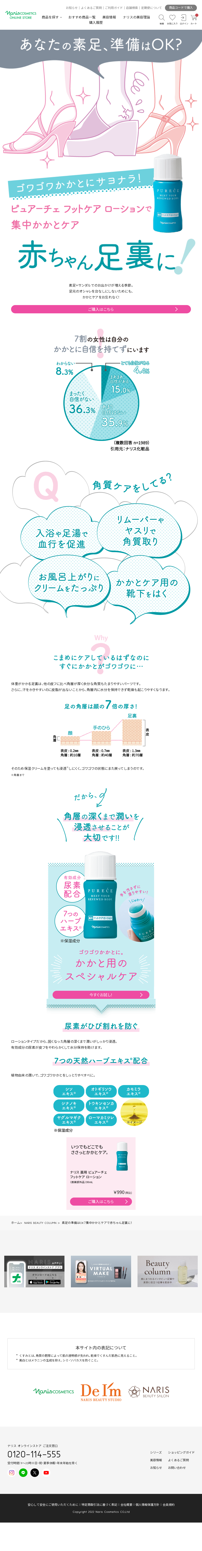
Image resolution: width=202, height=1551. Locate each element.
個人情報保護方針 (147, 1504)
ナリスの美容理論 (136, 17)
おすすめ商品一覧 (82, 17)
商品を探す (50, 17)
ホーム (15, 1223)
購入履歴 (96, 22)
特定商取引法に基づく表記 (99, 1504)
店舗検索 (132, 8)
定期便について (151, 8)
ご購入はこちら (101, 309)
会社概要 (126, 1504)
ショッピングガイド (181, 1452)
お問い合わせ (177, 1468)
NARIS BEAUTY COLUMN (40, 1223)
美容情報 (109, 17)
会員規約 (169, 1504)
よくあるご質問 (91, 8)
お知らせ (72, 8)
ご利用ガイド (114, 8)
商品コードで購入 (181, 7)
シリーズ (156, 1452)
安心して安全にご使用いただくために (53, 1504)
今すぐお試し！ (101, 994)
